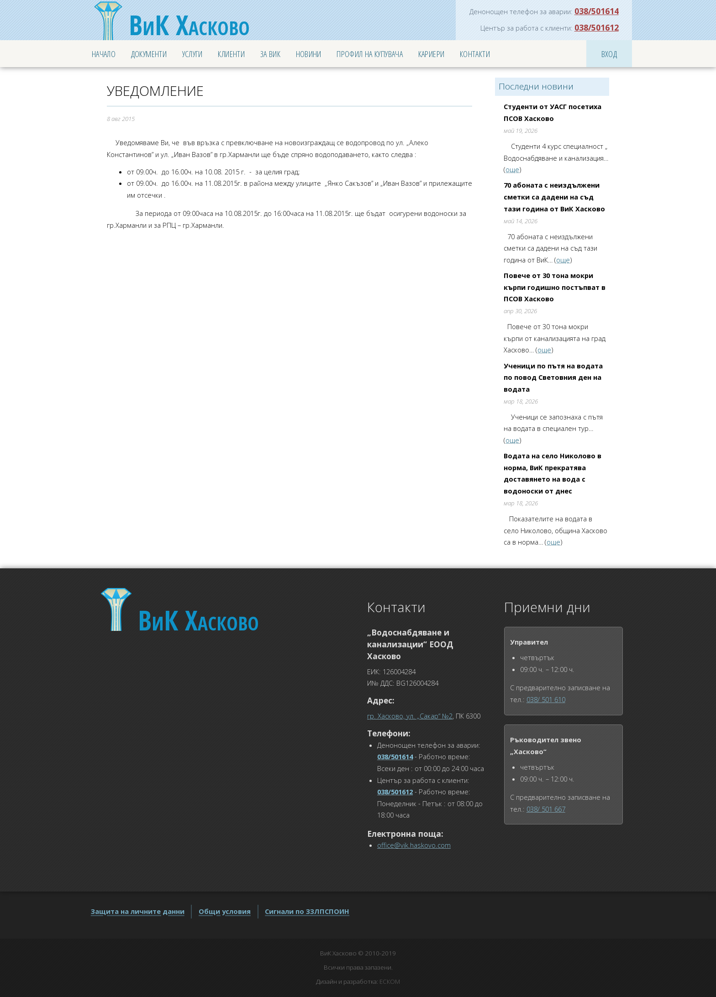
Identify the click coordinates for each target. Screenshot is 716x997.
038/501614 (596, 10)
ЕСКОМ (389, 981)
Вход (609, 53)
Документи (149, 53)
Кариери (431, 53)
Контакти (475, 53)
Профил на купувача (370, 53)
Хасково (189, 24)
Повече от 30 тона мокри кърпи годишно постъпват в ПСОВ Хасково (554, 287)
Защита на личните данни (137, 911)
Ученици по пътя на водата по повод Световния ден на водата (553, 377)
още (512, 169)
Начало (104, 53)
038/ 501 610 (545, 699)
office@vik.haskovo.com (414, 845)
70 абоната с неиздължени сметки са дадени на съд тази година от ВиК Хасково (554, 196)
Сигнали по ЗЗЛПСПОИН (307, 911)
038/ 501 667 (545, 808)
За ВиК (270, 53)
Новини (308, 53)
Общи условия (225, 911)
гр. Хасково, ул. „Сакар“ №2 (410, 715)
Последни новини (536, 86)
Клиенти (231, 53)
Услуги (192, 53)
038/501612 (596, 27)
